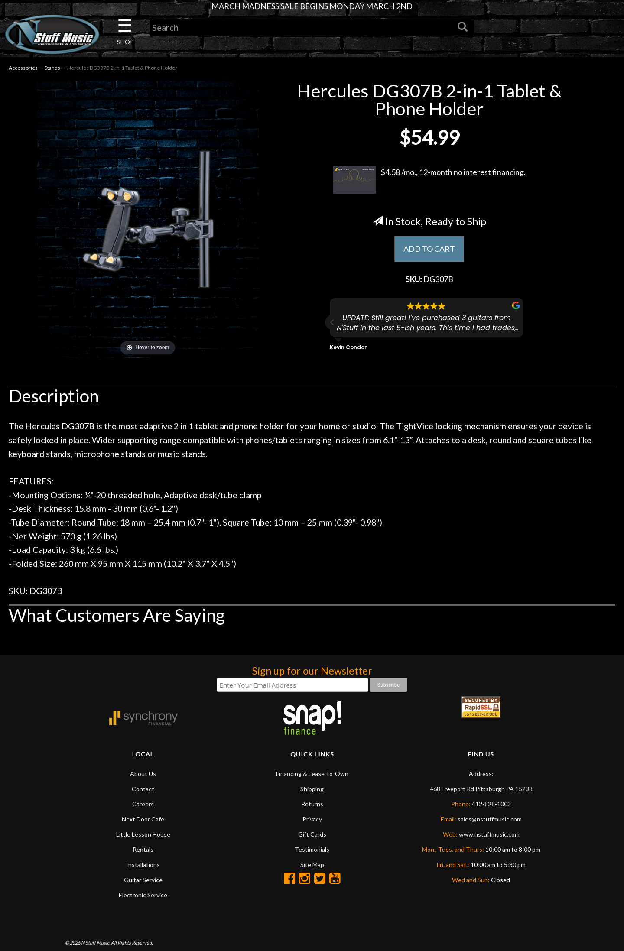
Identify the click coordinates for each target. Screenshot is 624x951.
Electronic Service (143, 895)
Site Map (312, 864)
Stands (52, 68)
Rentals (143, 849)
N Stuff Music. (95, 942)
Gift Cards (312, 834)
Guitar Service (143, 879)
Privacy (312, 819)
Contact (143, 788)
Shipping (312, 788)
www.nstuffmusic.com (489, 834)
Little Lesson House (143, 834)
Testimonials (312, 849)
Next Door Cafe (143, 819)
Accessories (23, 68)
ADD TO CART (429, 248)
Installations (143, 864)
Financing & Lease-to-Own (312, 773)
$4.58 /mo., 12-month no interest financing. (429, 180)
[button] (332, 322)
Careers (143, 804)
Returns (312, 804)
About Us (143, 773)
